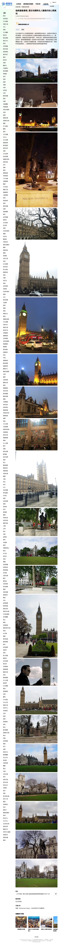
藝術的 (5, 658)
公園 (4, 479)
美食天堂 (5, 435)
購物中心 (5, 368)
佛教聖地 (5, 360)
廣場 (23, 29)
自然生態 (5, 520)
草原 (4, 652)
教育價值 (5, 570)
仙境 (4, 713)
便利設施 (5, 639)
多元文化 (5, 757)
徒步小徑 (5, 799)
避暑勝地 (5, 192)
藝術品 (5, 581)
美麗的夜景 (6, 159)
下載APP (53, 2)
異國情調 (5, 437)
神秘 (4, 203)
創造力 (5, 810)
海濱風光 (5, 804)
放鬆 (4, 421)
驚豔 (4, 561)
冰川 (4, 487)
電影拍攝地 (6, 244)
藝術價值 (5, 641)
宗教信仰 (5, 242)
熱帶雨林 (5, 567)
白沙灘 (5, 633)
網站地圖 (36, 936)
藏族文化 (5, 829)
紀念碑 (5, 225)
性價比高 (5, 517)
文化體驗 (5, 32)
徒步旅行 (5, 266)
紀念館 (5, 572)
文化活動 (5, 424)
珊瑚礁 (5, 346)
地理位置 (5, 473)
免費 (4, 228)
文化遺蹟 (5, 686)
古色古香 (5, 774)
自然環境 (5, 286)
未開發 (5, 788)
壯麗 (4, 209)
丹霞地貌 (5, 763)
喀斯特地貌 (6, 429)
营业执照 (46, 939)
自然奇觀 (5, 156)
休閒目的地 (6, 413)
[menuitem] (53, 2)
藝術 (4, 57)
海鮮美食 (5, 470)
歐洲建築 (5, 730)
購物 (4, 129)
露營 (4, 801)
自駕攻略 (45, 4)
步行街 (5, 553)
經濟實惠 (5, 603)
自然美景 (5, 584)
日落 (4, 93)
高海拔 (5, 760)
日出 (4, 297)
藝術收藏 (5, 396)
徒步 (4, 164)
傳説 (4, 743)
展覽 (4, 418)
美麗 (4, 308)
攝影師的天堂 (6, 628)
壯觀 (4, 101)
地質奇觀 (5, 592)
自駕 (4, 694)
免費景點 (5, 432)
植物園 (5, 512)
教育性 (5, 220)
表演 (4, 815)
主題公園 (5, 575)
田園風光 (5, 352)
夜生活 (5, 280)
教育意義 (5, 606)
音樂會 (5, 537)
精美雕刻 (5, 344)
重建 (4, 589)
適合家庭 (5, 49)
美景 (4, 688)
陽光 (4, 727)
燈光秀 (5, 663)
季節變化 (5, 721)
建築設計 (5, 595)
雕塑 (4, 184)
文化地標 (5, 140)
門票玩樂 (37, 4)
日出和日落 (6, 823)
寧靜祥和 (5, 250)
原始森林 (5, 200)
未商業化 (5, 710)
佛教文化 (5, 313)
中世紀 (5, 495)
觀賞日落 (5, 672)
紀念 (4, 481)
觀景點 (5, 239)
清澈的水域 (6, 120)
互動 (4, 534)
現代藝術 (5, 493)
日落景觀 (5, 426)
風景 (4, 98)
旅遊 (4, 305)
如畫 (4, 749)
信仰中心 (5, 708)
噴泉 (4, 545)
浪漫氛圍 (5, 564)
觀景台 (5, 65)
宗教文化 (5, 324)
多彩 (4, 807)
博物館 (5, 73)
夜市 (4, 509)
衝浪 (4, 550)
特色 (4, 724)
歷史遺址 (5, 349)
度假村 (5, 650)
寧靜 (4, 29)
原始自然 (5, 826)
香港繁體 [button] (53, 6)
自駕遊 (5, 288)
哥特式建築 (6, 109)
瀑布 (4, 131)
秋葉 (4, 559)
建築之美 (5, 705)
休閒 (4, 87)
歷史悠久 (5, 54)
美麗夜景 (5, 366)
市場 (4, 357)
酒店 (4, 459)
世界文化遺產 (6, 832)
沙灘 (4, 526)
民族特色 (5, 407)
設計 (4, 790)
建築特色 (5, 272)
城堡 (4, 504)
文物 (4, 528)
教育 (4, 170)
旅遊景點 (5, 51)
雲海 (4, 316)
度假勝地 (5, 691)
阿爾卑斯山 (6, 548)
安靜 (4, 738)
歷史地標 (5, 451)
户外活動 (5, 178)
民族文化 (5, 752)
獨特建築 (5, 465)
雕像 (4, 515)
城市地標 (5, 457)
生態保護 (5, 501)
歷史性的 (5, 148)
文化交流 (5, 702)
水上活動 (5, 443)
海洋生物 (5, 391)
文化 (4, 27)
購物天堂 (5, 382)
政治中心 (5, 818)
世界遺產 (5, 46)
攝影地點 (5, 523)
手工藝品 (5, 126)
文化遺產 (5, 21)
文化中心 (5, 821)
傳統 (4, 622)
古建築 (5, 302)
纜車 (4, 247)
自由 (4, 674)
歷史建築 (5, 38)
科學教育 (5, 666)
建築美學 (5, 142)
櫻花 (4, 214)
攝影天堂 (5, 189)
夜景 (4, 79)
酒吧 (4, 498)
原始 (4, 198)
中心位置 (5, 680)
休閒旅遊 (5, 625)
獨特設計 (5, 468)
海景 (4, 151)
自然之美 (5, 258)
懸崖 (4, 294)
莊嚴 (4, 448)
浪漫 (4, 112)
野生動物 (5, 145)
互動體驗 (5, 104)
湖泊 (4, 355)
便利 (4, 539)
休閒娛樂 (5, 107)
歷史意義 (5, 300)
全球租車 (18, 4)
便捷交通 (5, 118)
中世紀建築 (6, 614)
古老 (4, 600)
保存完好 (5, 404)
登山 (4, 619)
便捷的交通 (6, 732)
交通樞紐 (5, 402)
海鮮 (4, 167)
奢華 (4, 377)
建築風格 (5, 173)
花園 (4, 277)
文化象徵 (5, 153)
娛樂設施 (5, 415)
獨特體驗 (5, 754)
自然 (4, 76)
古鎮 (4, 771)
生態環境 (5, 338)
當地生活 (5, 330)
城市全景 (5, 782)
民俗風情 (5, 647)
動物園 (5, 454)
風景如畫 (5, 837)
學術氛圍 (5, 206)
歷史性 (5, 35)
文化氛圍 (5, 134)
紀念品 (5, 236)
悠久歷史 (5, 269)
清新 (4, 793)
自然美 (5, 90)
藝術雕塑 (5, 677)
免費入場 (5, 24)
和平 (4, 746)
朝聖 (4, 636)
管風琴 (5, 683)
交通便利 (5, 68)
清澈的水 (5, 834)
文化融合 (5, 186)
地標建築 (5, 181)
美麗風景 (5, 335)
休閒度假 (5, 175)
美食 (4, 43)
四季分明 (5, 779)
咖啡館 (5, 255)
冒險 (4, 311)
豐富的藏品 (6, 812)
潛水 (4, 531)
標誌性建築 (6, 371)
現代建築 (5, 586)
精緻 (4, 399)
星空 (4, 768)
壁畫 (4, 253)
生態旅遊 (5, 379)
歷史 (4, 16)
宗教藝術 (5, 333)
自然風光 (5, 18)
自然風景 (5, 741)
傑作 (4, 644)
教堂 (4, 385)
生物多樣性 (6, 291)
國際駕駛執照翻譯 (28, 4)
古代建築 (5, 264)
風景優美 (5, 211)
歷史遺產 (5, 393)
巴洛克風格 (6, 231)
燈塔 (4, 719)
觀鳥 (4, 697)
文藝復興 (5, 195)
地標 (4, 62)
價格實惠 (5, 669)
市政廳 (5, 542)
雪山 (4, 462)
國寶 (4, 476)
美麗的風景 (6, 319)
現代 (4, 777)
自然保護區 (6, 341)
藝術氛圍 (5, 95)
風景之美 (5, 327)
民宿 (4, 630)
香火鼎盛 (5, 655)
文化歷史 (5, 699)
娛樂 (4, 440)
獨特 (4, 597)
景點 (4, 275)
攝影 (4, 123)
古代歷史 (5, 222)
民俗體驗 (5, 617)
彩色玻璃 (5, 661)
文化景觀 (5, 322)
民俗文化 (5, 785)
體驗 (4, 765)
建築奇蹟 (5, 410)
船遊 (4, 716)
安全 (4, 484)
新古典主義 (6, 796)
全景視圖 (5, 490)
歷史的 (5, 60)
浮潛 (4, 374)
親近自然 (5, 608)
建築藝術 (5, 388)
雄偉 (4, 115)
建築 (4, 82)
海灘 (4, 84)
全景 (4, 261)
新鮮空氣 (5, 162)
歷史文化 (5, 40)
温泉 (4, 283)
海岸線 (5, 506)
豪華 (4, 840)
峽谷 (4, 735)
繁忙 (4, 446)
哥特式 (5, 556)
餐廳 (4, 233)
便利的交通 (6, 611)
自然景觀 (5, 217)
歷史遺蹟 (5, 71)
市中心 (5, 137)
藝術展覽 (5, 363)
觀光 (4, 578)
